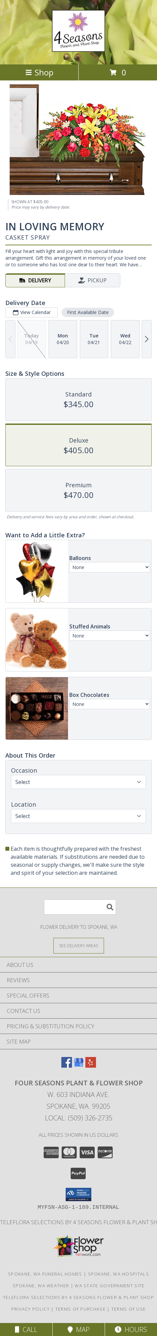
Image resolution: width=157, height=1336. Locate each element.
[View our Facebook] (66, 1065)
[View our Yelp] (90, 1065)
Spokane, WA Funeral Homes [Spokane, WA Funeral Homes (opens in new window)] (45, 1274)
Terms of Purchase (80, 1309)
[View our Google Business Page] (78, 1065)
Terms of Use (128, 1309)
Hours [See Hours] (131, 1329)
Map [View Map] (79, 1329)
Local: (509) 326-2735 (78, 1117)
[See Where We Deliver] (78, 945)
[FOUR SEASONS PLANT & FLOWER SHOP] (78, 48)
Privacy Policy (30, 1309)
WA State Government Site (109, 1286)
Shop (39, 72)
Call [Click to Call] (26, 1329)
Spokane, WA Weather (41, 1286)
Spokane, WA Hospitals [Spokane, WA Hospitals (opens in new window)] (118, 1274)
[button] (78, 1194)
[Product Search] (80, 906)
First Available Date (88, 312)
